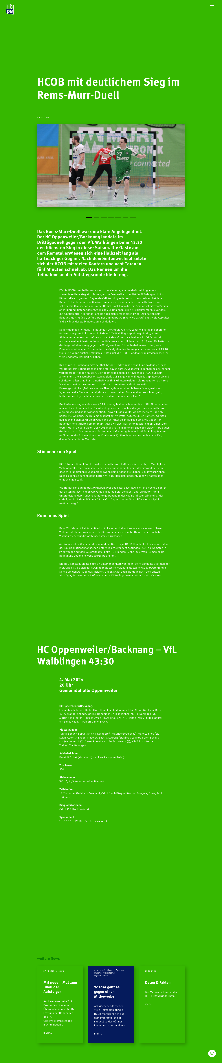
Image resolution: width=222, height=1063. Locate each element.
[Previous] (74, 171)
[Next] (148, 171)
